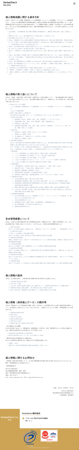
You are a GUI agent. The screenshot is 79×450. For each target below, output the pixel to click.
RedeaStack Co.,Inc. (10, 3)
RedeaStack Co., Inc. (10, 418)
